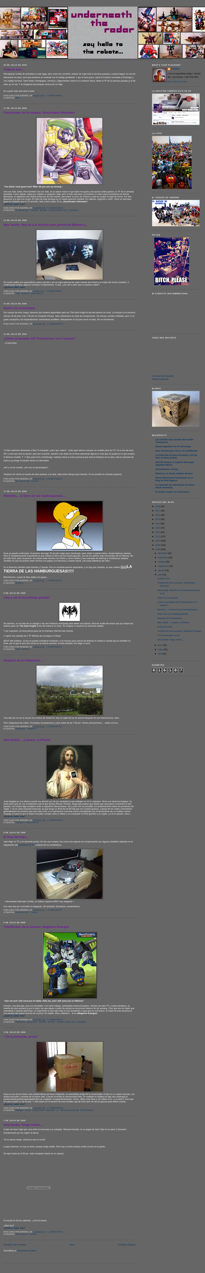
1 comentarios (54, 647)
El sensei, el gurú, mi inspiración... (173, 492)
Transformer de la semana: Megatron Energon (36, 926)
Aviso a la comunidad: (19, 308)
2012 (158, 532)
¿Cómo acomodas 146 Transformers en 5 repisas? (40, 338)
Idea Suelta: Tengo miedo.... (23, 1124)
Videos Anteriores (160, 379)
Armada (20, 1110)
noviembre (163, 557)
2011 (158, 536)
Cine (18, 293)
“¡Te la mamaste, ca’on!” (21, 1036)
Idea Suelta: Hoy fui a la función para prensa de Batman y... (46, 224)
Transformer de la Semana (63, 210)
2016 (158, 515)
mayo (161, 649)
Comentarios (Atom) (26, 1250)
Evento (26, 293)
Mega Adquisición (69, 1110)
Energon (20, 1022)
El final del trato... (16, 837)
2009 (158, 545)
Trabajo (31, 729)
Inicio (72, 1244)
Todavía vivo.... (14, 69)
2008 (158, 549)
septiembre (163, 566)
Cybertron (38, 1110)
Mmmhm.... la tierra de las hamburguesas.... (35, 495)
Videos (34, 481)
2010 (158, 540)
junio (160, 645)
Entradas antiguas (127, 1244)
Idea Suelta (37, 293)
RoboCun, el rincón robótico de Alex (174, 473)
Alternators (22, 210)
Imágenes (21, 729)
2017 (158, 510)
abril (160, 653)
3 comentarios (54, 96)
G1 (58, 1110)
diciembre (163, 553)
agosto (161, 570)
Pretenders (87, 1110)
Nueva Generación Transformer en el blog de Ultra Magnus (174, 479)
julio (160, 574)
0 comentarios (55, 324)
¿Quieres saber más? (14, 204)
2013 (158, 528)
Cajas (34, 912)
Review (43, 210)
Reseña (35, 210)
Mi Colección (23, 481)
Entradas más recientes (15, 1244)
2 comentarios (55, 208)
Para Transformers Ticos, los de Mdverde (176, 451)
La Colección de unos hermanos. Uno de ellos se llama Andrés (176, 456)
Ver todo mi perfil (178, 82)
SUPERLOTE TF (26, 845)
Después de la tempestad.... (23, 660)
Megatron (32, 1022)
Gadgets (20, 822)
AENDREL (175, 69)
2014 (158, 523)
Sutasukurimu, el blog (167, 469)
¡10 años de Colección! (163, 376)
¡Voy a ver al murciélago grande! (27, 597)
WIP (17, 98)
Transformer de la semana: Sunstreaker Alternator (39, 112)
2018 (158, 506)
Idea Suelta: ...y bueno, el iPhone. (27, 740)
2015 (158, 519)
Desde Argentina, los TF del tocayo (173, 446)
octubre (162, 562)
